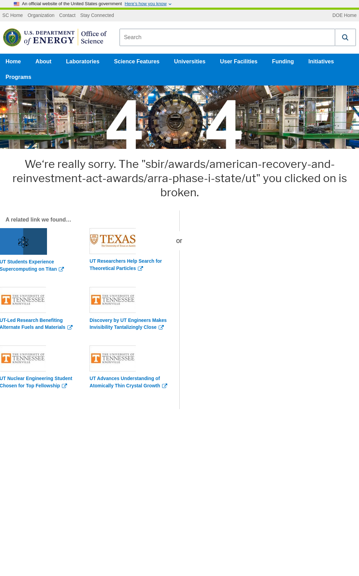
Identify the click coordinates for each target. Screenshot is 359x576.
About (43, 61)
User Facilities (239, 61)
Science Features (137, 61)
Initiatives (321, 61)
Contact (67, 15)
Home (13, 61)
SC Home (12, 15)
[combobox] (227, 37)
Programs (18, 77)
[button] (345, 37)
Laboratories (83, 61)
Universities (190, 61)
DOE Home (344, 15)
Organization (41, 15)
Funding (283, 61)
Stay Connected (97, 15)
